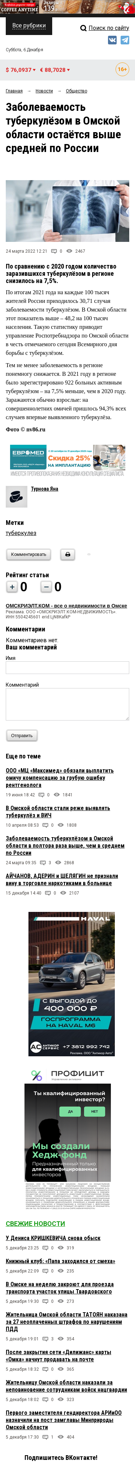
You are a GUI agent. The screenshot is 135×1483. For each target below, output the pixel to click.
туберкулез (21, 533)
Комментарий (22, 685)
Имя (10, 658)
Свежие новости (35, 1223)
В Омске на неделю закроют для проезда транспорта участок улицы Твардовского (60, 1288)
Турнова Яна (44, 489)
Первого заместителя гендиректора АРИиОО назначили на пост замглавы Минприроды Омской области (64, 1420)
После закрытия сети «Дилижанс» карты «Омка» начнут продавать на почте (58, 1356)
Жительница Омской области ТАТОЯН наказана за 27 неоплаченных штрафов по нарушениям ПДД (66, 1321)
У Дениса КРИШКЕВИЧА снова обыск (53, 1238)
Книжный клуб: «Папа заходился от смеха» (60, 1261)
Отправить (23, 735)
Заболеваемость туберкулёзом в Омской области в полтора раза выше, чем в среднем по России (65, 845)
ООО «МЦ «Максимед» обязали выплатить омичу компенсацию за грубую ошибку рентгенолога (60, 777)
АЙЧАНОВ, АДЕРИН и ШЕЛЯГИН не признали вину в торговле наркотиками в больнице (62, 880)
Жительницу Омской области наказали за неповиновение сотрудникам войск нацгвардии (66, 1386)
